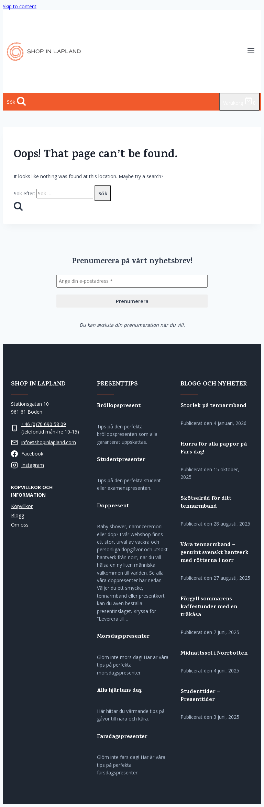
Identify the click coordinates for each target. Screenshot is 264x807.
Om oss (20, 524)
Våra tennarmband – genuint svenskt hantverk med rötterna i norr (214, 553)
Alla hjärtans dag (119, 691)
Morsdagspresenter (123, 637)
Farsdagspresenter (122, 737)
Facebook (32, 453)
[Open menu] (251, 52)
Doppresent (113, 506)
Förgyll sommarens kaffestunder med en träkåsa (208, 607)
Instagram (32, 465)
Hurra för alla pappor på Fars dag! (213, 449)
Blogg (17, 515)
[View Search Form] (16, 101)
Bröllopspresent (119, 406)
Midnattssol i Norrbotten (214, 654)
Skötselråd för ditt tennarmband (205, 503)
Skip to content (19, 6)
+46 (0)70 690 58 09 (43, 424)
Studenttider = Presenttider (200, 696)
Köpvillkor (22, 506)
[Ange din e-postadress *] (132, 281)
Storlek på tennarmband (213, 406)
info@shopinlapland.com (48, 442)
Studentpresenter (121, 460)
